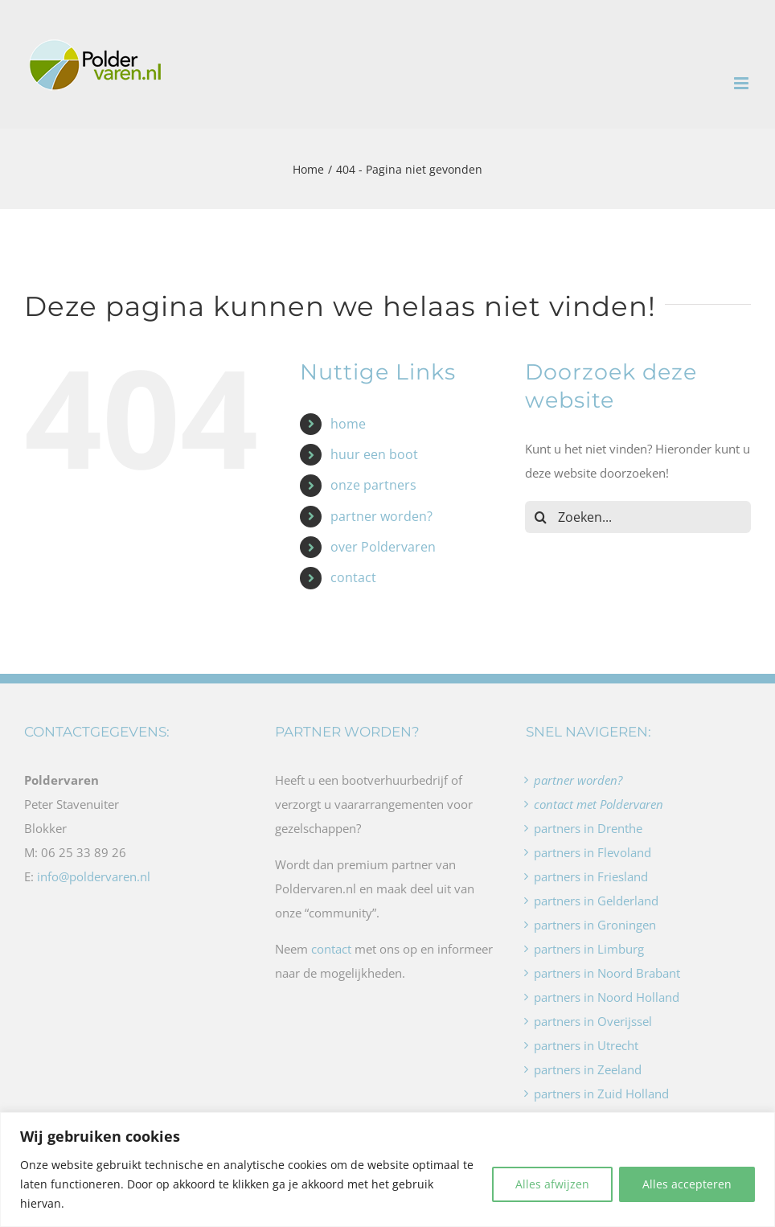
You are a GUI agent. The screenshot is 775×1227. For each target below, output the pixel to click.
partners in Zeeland (588, 1069)
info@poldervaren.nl (93, 876)
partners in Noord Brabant (607, 973)
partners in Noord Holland (606, 997)
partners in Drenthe (588, 828)
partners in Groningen (595, 925)
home (348, 424)
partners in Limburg (589, 949)
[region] (387, 1169)
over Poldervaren (383, 547)
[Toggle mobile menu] (742, 83)
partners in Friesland (591, 876)
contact (353, 577)
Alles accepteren (687, 1184)
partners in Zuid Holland (601, 1093)
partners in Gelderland (596, 901)
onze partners (373, 485)
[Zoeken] (541, 517)
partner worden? (381, 516)
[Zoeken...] (638, 517)
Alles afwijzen (552, 1184)
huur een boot (374, 454)
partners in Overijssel (593, 1021)
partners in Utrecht (586, 1045)
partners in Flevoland (592, 852)
